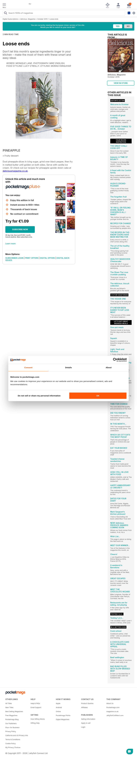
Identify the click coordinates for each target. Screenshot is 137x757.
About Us (109, 703)
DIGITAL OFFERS (47, 258)
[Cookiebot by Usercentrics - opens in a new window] (115, 360)
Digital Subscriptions (10, 19)
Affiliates (84, 707)
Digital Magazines (62, 719)
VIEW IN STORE (121, 83)
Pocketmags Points (63, 715)
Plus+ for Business (12, 727)
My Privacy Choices (12, 747)
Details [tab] (68, 367)
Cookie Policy (10, 743)
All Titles (8, 703)
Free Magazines (11, 715)
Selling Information (88, 719)
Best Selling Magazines (14, 711)
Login (83, 727)
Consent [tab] (28, 367)
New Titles (9, 707)
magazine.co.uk (112, 711)
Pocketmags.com (112, 707)
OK (97, 396)
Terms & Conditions (12, 739)
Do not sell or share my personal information (39, 396)
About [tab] (109, 367)
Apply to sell (85, 723)
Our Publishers (10, 723)
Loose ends (53, 19)
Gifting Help (35, 723)
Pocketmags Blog (12, 719)
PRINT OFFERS (31, 258)
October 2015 (42, 19)
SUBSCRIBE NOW (20, 229)
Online (58, 711)
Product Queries (87, 703)
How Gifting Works (38, 719)
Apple (58, 703)
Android (59, 707)
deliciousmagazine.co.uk (15, 171)
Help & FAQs (35, 703)
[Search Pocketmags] (5, 13)
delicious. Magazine (27, 19)
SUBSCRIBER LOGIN (14, 258)
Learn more (10, 243)
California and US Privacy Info (16, 735)
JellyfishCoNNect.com (114, 715)
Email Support (36, 707)
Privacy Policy (10, 731)
